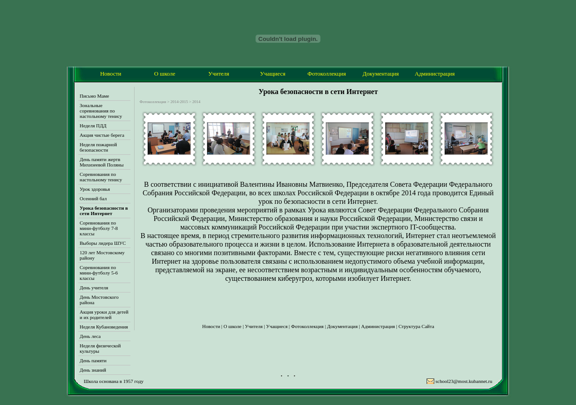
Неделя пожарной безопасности (98, 147)
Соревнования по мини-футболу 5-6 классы (99, 273)
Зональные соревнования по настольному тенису (101, 111)
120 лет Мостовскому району (102, 255)
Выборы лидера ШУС (103, 243)
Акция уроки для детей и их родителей (104, 314)
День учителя (94, 287)
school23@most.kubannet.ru (464, 381)
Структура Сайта (416, 326)
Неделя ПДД (93, 125)
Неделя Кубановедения (104, 326)
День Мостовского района (99, 299)
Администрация (435, 73)
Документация (381, 73)
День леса (90, 336)
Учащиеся (272, 73)
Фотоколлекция (326, 73)
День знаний (93, 370)
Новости (110, 73)
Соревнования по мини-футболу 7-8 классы (99, 228)
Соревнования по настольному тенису (101, 176)
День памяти (93, 360)
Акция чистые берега (102, 135)
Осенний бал (93, 198)
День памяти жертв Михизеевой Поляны (102, 162)
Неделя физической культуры (100, 348)
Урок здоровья (95, 189)
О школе (165, 73)
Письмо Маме (94, 96)
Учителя (219, 73)
